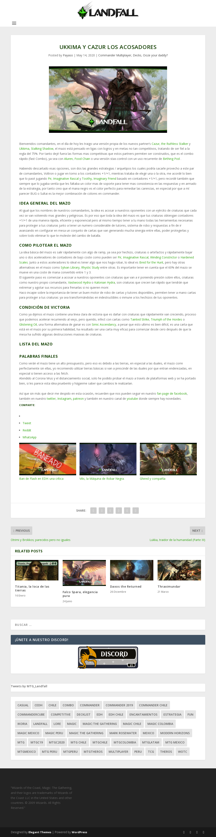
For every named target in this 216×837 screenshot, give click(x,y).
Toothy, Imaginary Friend (99, 179)
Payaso (68, 55)
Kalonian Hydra (104, 282)
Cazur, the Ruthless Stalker (170, 144)
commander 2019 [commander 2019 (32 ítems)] (119, 705)
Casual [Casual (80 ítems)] (23, 705)
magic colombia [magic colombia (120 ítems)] (160, 724)
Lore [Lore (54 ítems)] (57, 724)
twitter (51, 399)
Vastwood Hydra (79, 282)
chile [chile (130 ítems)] (53, 705)
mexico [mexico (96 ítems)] (148, 733)
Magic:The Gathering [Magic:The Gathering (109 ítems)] (100, 724)
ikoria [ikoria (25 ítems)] (22, 724)
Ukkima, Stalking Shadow (36, 149)
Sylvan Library (70, 267)
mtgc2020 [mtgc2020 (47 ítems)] (57, 742)
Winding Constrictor (163, 257)
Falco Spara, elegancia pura (80, 594)
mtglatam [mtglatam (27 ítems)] (150, 742)
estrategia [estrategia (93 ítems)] (172, 714)
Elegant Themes (39, 832)
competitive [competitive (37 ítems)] (61, 714)
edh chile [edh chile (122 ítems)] (116, 714)
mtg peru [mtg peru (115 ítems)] (49, 752)
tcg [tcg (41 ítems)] (151, 752)
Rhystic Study (90, 267)
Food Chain (82, 159)
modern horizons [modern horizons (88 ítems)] (175, 733)
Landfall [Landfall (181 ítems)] (40, 724)
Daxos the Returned (126, 586)
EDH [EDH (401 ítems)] (100, 714)
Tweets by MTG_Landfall (29, 686)
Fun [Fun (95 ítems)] (190, 714)
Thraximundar (169, 586)
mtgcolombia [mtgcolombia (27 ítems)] (125, 742)
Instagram (64, 399)
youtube (132, 399)
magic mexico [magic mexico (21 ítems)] (28, 733)
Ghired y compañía (168, 462)
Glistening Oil (28, 324)
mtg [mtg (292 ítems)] (21, 742)
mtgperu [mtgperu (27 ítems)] (70, 752)
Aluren (68, 159)
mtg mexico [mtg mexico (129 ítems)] (175, 742)
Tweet (27, 423)
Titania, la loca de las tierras (32, 588)
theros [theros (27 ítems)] (166, 752)
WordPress (79, 832)
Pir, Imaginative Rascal (63, 179)
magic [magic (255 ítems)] (72, 724)
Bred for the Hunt (151, 262)
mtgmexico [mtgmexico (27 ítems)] (27, 752)
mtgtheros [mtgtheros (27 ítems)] (93, 752)
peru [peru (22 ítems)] (138, 752)
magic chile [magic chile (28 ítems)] (132, 724)
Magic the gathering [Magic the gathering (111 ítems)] (86, 733)
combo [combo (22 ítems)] (68, 705)
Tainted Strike (139, 319)
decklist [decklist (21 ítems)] (83, 714)
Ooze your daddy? (155, 55)
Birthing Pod (171, 159)
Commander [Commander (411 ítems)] (90, 705)
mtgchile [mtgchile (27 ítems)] (100, 742)
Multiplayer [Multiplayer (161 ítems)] (118, 752)
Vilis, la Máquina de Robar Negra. (108, 462)
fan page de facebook (172, 393)
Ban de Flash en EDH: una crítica (47, 462)
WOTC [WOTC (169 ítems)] (182, 752)
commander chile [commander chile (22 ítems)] (153, 705)
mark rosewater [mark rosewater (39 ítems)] (123, 733)
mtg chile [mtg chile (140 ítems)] (78, 742)
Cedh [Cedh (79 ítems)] (38, 705)
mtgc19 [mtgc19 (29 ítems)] (37, 742)
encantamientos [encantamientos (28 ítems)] (143, 714)
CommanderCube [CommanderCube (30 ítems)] (31, 714)
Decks (137, 55)
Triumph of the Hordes (166, 319)
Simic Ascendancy (104, 324)
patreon (78, 399)
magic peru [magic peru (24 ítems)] (54, 733)
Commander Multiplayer (114, 55)
